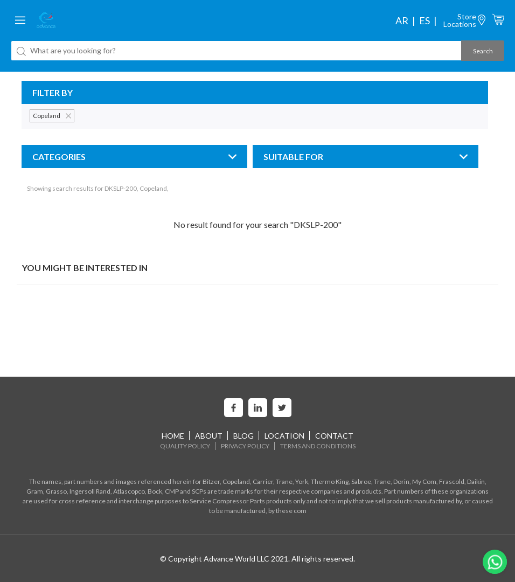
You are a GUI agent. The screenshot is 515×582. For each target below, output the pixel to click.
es (424, 20)
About (208, 435)
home (173, 435)
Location (284, 435)
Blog (243, 435)
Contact (334, 435)
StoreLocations (459, 20)
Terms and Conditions (318, 446)
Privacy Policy (245, 446)
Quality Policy (185, 446)
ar (401, 20)
